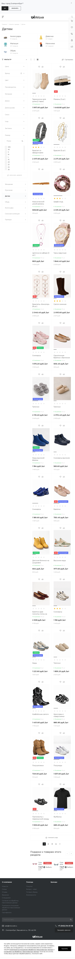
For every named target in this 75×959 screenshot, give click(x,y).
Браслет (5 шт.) (59, 150)
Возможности (31, 895)
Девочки (50, 36)
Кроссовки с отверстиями (59, 715)
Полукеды (58, 765)
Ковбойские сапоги (40, 714)
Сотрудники (6, 898)
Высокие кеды (60, 560)
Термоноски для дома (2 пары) (39, 100)
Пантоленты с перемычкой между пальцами (40, 819)
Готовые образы (32, 892)
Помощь (29, 882)
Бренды (54, 882)
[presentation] (67, 853)
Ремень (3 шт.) (59, 99)
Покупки (29, 886)
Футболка (57, 817)
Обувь (13, 51)
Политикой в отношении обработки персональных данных (31, 950)
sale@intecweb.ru (11, 926)
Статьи (4, 889)
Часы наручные (60, 253)
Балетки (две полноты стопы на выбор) (39, 614)
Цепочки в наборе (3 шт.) (40, 254)
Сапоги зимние (60, 304)
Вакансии (5, 895)
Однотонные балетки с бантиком (62, 357)
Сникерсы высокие (62, 458)
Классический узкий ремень (38, 203)
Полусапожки (38, 765)
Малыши (14, 43)
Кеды (34, 663)
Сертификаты (6, 912)
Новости (5, 886)
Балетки (57, 509)
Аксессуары (15, 36)
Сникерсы (36, 355)
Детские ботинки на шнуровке (40, 562)
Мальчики (50, 43)
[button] (35, 144)
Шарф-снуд (58, 202)
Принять (64, 949)
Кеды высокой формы (38, 459)
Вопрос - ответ (31, 889)
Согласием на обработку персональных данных (21, 952)
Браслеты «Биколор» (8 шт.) (41, 305)
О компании (7, 882)
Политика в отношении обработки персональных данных (11, 908)
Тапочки (35, 407)
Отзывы (4, 892)
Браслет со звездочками (37, 152)
